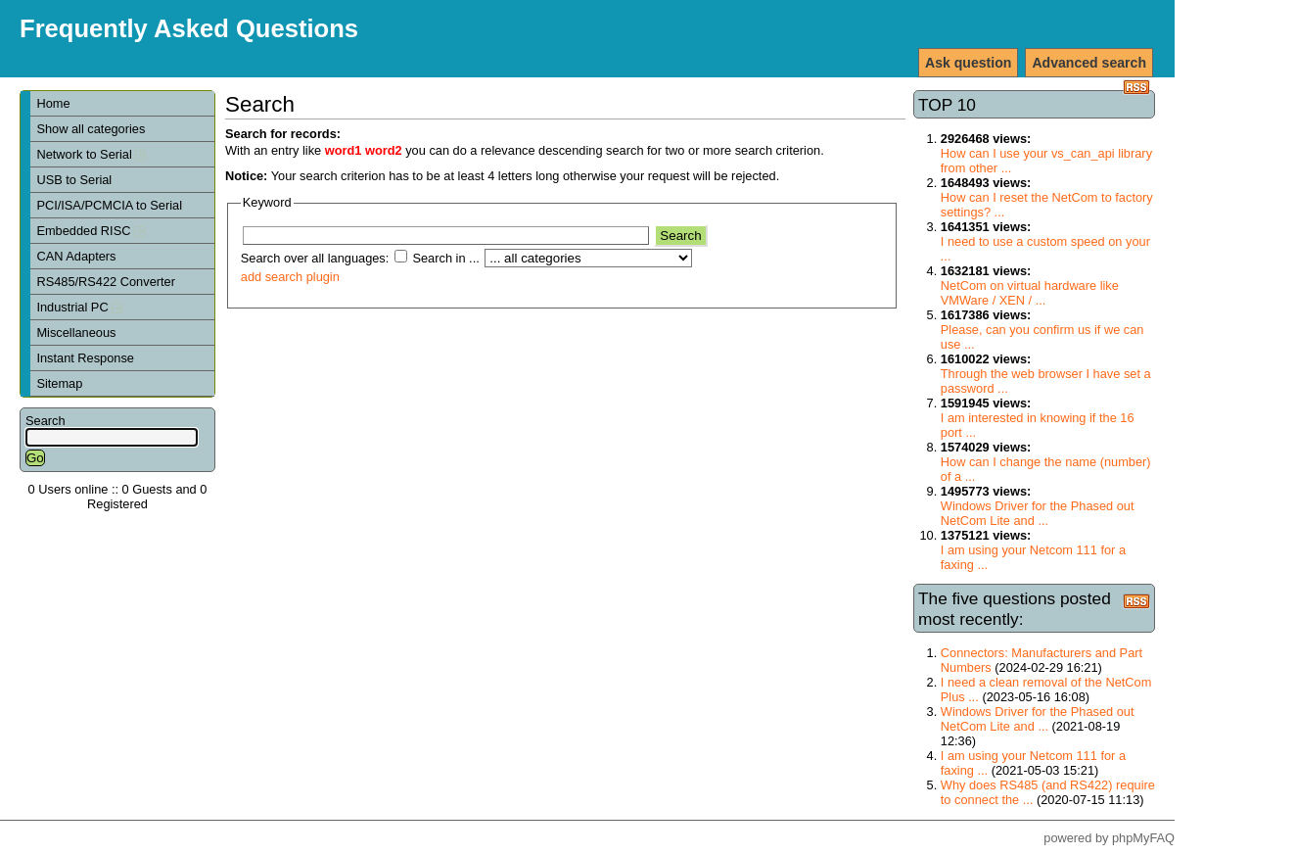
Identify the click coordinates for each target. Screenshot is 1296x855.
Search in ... (445, 258)
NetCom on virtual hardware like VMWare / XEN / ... (1030, 293)
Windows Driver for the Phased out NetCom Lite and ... (1037, 513)
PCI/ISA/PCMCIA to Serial (109, 205)
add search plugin (290, 276)
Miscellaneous (76, 332)
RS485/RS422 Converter (105, 281)
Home (52, 103)
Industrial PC (79, 307)
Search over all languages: (315, 258)
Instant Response (85, 358)
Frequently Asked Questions (189, 28)
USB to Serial (74, 179)
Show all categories (90, 128)
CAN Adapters (76, 256)
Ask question (968, 63)
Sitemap (59, 383)
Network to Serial (91, 154)
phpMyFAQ (1143, 838)
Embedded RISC (90, 230)
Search (45, 420)
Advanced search (1089, 63)
